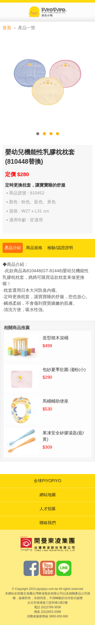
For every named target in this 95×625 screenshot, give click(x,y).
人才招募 (48, 509)
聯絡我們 (48, 523)
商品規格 (34, 248)
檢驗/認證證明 (60, 248)
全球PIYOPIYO (47, 481)
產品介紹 (13, 248)
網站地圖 (48, 495)
